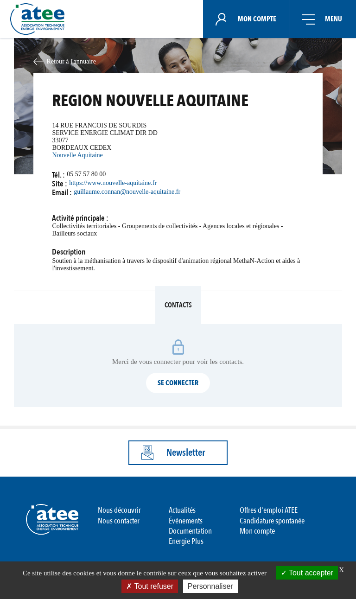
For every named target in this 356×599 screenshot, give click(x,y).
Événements (186, 520)
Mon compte (257, 531)
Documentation (190, 531)
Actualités (182, 510)
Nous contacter (119, 520)
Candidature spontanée (272, 520)
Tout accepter (307, 573)
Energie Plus (186, 541)
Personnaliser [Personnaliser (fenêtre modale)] (210, 586)
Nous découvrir (119, 510)
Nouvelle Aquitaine (77, 155)
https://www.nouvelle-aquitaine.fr (113, 182)
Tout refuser (149, 586)
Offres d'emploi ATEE (269, 510)
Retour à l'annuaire (71, 61)
